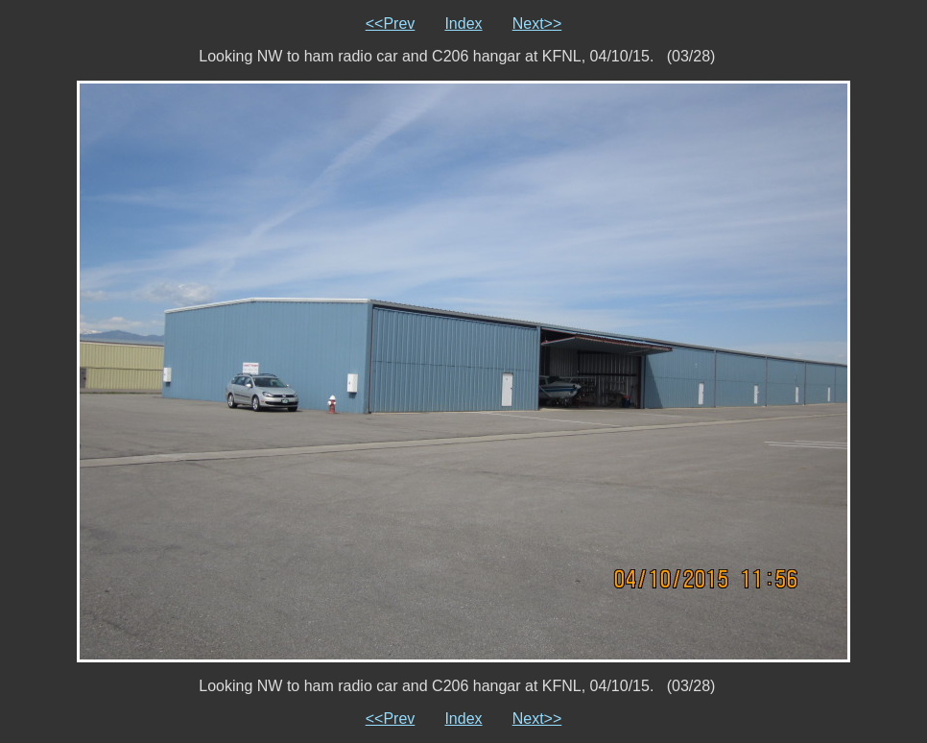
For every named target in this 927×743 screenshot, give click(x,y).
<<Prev (391, 23)
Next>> (537, 23)
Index (463, 23)
